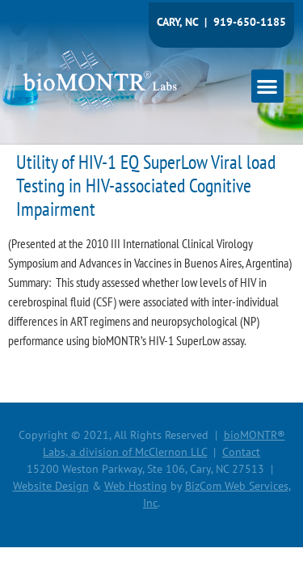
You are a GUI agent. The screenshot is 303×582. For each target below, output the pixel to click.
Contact (241, 452)
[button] (267, 86)
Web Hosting (135, 486)
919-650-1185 (249, 22)
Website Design (51, 486)
